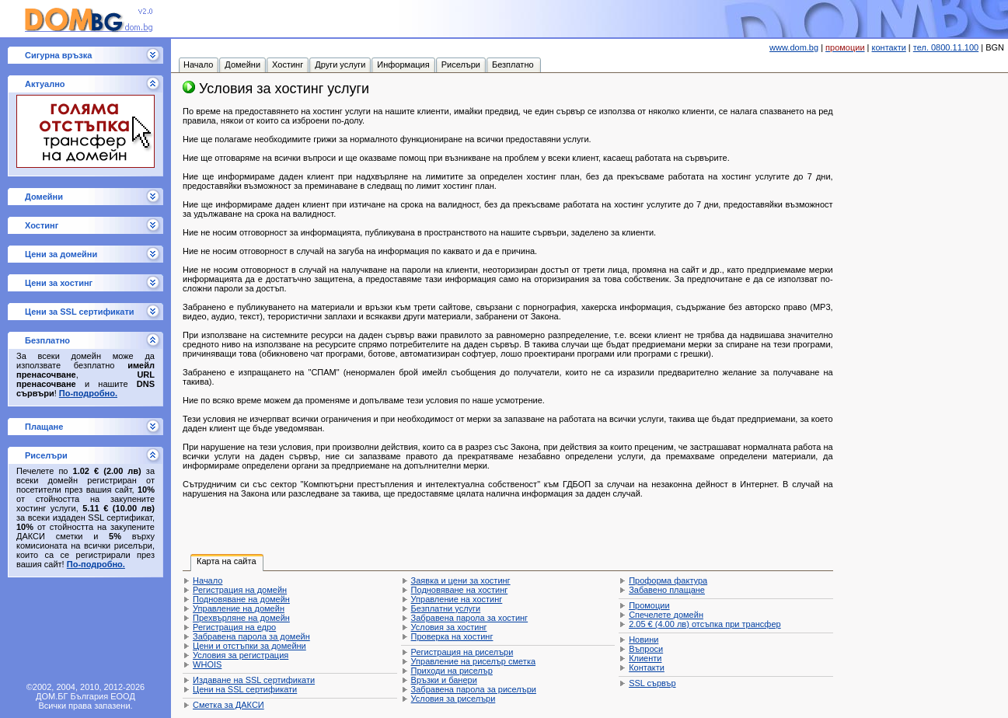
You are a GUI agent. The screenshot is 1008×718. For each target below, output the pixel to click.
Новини (643, 639)
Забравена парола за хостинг (469, 617)
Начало (207, 580)
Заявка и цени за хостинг (461, 580)
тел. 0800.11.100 (945, 47)
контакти (889, 47)
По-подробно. (88, 393)
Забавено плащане (667, 589)
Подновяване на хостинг (459, 589)
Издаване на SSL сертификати (254, 680)
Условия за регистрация (240, 655)
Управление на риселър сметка (473, 661)
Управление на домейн (238, 608)
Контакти (646, 667)
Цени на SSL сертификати (245, 689)
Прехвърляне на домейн (241, 617)
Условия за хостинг (449, 627)
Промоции (649, 605)
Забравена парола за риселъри (473, 689)
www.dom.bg (793, 47)
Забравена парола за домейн (251, 636)
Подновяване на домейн (241, 599)
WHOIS (207, 664)
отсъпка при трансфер (705, 624)
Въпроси (646, 649)
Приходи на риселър (452, 670)
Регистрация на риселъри (462, 652)
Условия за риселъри (453, 698)
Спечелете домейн (666, 614)
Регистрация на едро (234, 627)
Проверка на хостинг (452, 636)
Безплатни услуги (446, 608)
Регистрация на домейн (240, 589)
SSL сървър (652, 683)
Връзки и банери (444, 680)
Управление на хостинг (457, 599)
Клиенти (645, 658)
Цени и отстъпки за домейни (249, 645)
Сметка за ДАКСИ (228, 704)
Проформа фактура (668, 580)
